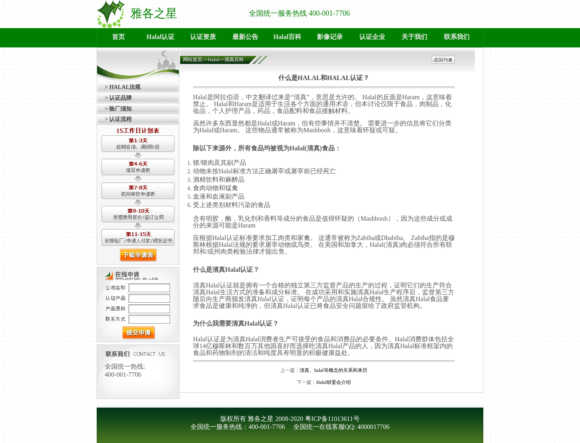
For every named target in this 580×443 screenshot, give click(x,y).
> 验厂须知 (118, 109)
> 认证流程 (118, 119)
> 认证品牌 (118, 98)
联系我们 (457, 36)
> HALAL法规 (123, 87)
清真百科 (234, 59)
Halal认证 (160, 36)
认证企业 (372, 36)
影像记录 (330, 36)
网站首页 (192, 59)
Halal (213, 59)
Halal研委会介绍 (333, 382)
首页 (118, 36)
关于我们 (414, 36)
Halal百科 (287, 36)
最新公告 (245, 36)
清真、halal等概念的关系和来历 (333, 370)
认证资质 (203, 36)
